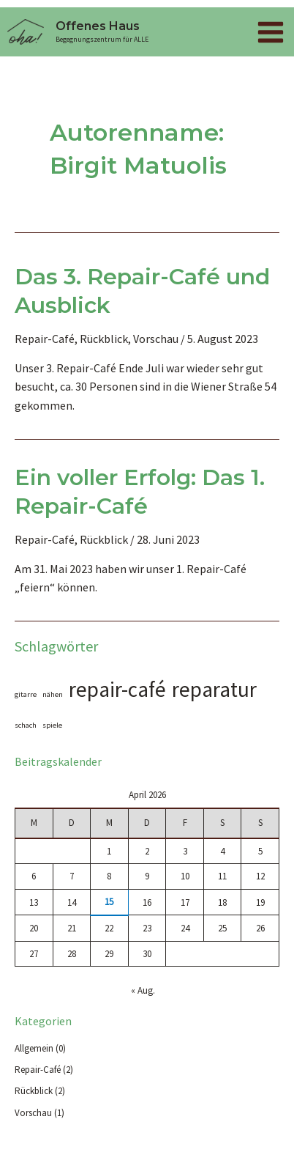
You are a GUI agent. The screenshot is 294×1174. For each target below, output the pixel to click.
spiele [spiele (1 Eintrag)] (52, 725)
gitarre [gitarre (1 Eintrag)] (26, 694)
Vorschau (155, 338)
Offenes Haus (98, 26)
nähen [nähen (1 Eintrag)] (52, 694)
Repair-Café (45, 338)
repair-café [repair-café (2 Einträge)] (117, 689)
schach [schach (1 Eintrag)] (26, 725)
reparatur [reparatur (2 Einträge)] (214, 689)
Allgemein (34, 1048)
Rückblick (104, 338)
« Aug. (143, 990)
